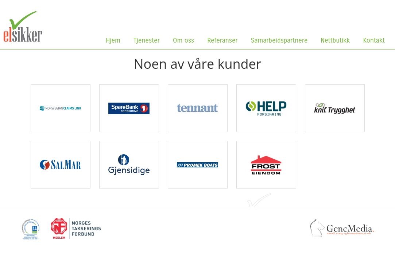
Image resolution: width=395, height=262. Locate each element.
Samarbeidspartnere (279, 40)
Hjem (113, 40)
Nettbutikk (337, 40)
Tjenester (146, 40)
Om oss (185, 40)
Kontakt (374, 40)
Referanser (222, 40)
